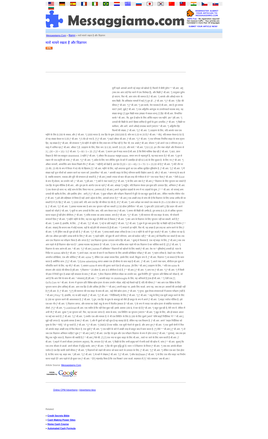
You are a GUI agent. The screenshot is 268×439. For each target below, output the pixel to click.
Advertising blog (87, 390)
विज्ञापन (72, 35)
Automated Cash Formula (61, 428)
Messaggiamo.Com (56, 35)
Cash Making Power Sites (61, 420)
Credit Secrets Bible (58, 415)
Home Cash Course (58, 424)
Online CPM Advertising (65, 390)
